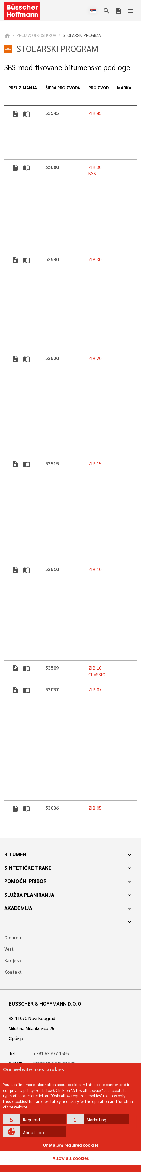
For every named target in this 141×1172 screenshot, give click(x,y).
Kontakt (13, 972)
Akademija (18, 907)
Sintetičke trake (27, 867)
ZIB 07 (94, 690)
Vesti (9, 949)
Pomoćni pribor (25, 881)
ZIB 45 (94, 113)
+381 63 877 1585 (51, 1053)
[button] (34, 1119)
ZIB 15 (94, 464)
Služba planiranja (29, 894)
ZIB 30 (94, 259)
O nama (12, 938)
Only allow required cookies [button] (70, 1144)
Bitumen (15, 854)
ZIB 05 (94, 808)
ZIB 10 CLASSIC (96, 671)
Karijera (12, 961)
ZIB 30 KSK (94, 170)
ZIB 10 (94, 569)
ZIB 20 (94, 358)
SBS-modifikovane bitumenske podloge (67, 67)
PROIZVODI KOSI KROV (36, 35)
